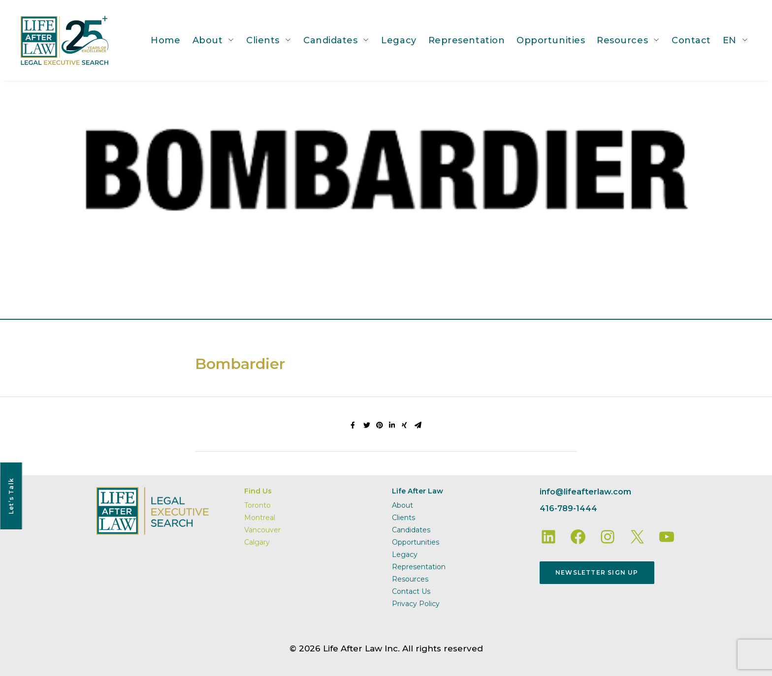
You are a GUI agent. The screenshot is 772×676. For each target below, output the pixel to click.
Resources (622, 40)
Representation (466, 40)
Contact (691, 40)
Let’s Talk (11, 496)
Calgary (257, 542)
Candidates (330, 40)
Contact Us (411, 591)
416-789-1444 (568, 508)
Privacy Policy (416, 603)
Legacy (398, 40)
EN (730, 40)
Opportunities (550, 40)
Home (165, 40)
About (208, 40)
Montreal (259, 517)
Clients (263, 40)
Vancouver (262, 529)
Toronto (257, 505)
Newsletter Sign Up (597, 572)
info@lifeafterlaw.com (585, 491)
